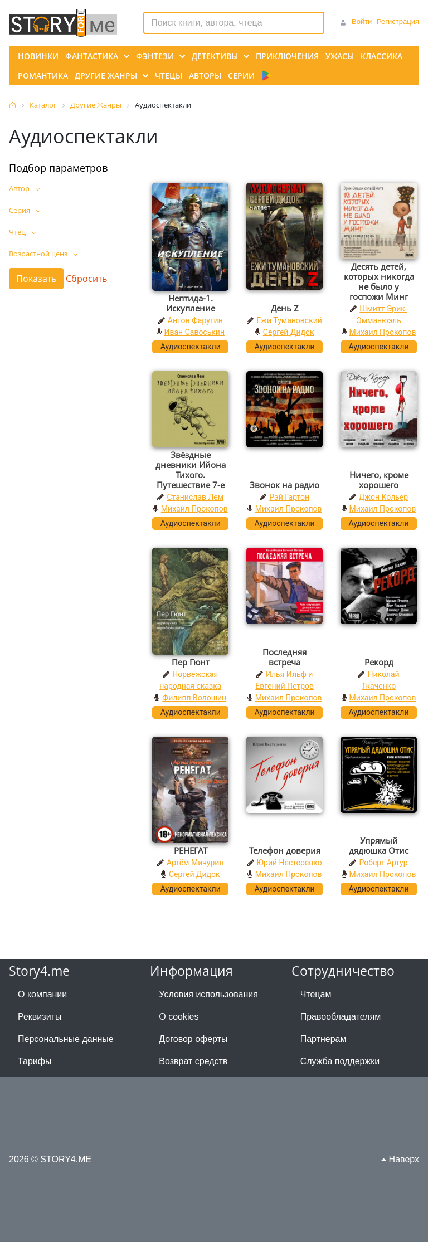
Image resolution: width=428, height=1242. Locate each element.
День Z (285, 308)
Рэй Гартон (289, 497)
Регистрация (398, 21)
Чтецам (316, 994)
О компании (42, 994)
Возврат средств (193, 1061)
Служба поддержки (340, 1061)
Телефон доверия (284, 850)
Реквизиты (39, 1016)
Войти (362, 21)
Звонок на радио (284, 484)
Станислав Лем (195, 497)
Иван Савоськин (194, 332)
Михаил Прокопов (382, 332)
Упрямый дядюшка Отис (378, 845)
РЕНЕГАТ (190, 850)
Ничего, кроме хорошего (378, 479)
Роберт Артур (383, 862)
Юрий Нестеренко (289, 862)
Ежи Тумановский (289, 320)
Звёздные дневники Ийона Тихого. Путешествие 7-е (190, 469)
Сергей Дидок (288, 332)
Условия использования (208, 994)
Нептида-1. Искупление (190, 303)
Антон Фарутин (195, 320)
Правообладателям (340, 1016)
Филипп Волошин (194, 697)
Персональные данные (66, 1039)
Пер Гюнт (191, 662)
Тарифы (34, 1061)
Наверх (400, 1159)
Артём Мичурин (195, 862)
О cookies (178, 1016)
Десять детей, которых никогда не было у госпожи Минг (379, 281)
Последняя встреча (284, 657)
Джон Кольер (383, 497)
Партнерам (323, 1039)
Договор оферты (193, 1039)
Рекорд (378, 662)
